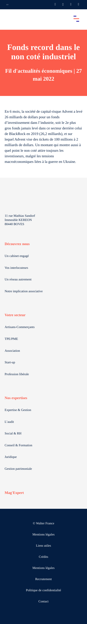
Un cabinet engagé (17, 256)
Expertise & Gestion (18, 410)
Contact (44, 601)
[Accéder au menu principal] (76, 19)
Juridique (11, 457)
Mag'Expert (14, 493)
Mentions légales (43, 534)
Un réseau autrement (18, 279)
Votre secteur (15, 315)
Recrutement (43, 579)
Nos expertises (16, 398)
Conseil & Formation (18, 445)
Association (12, 351)
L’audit (9, 422)
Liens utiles (43, 546)
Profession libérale (17, 374)
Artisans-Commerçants (20, 327)
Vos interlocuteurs (16, 268)
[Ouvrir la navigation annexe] (7, 4)
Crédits (43, 557)
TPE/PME (11, 339)
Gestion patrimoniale (18, 469)
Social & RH (13, 433)
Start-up (10, 362)
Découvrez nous (17, 244)
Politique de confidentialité (43, 590)
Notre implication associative (24, 291)
